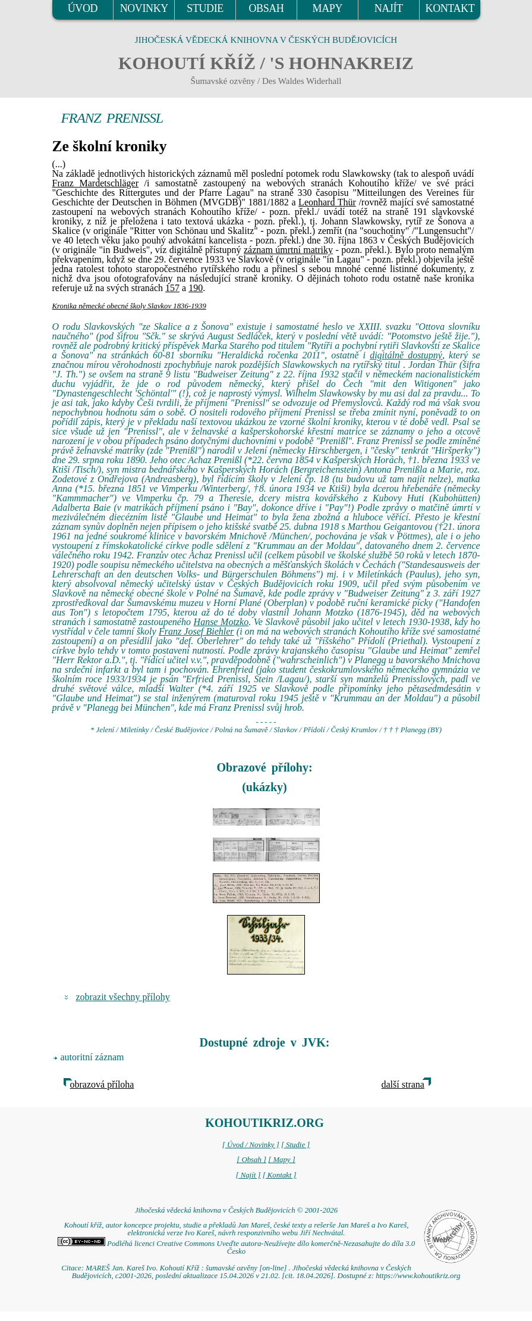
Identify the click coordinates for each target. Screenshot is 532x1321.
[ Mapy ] (281, 1160)
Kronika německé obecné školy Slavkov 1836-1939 (129, 306)
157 (172, 288)
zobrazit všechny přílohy (123, 997)
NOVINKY (144, 8)
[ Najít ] (247, 1175)
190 (195, 288)
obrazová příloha (102, 1084)
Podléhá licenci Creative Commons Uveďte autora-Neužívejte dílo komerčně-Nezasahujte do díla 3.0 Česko (236, 1247)
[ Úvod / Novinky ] (250, 1145)
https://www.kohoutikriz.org (418, 1276)
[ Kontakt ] (280, 1175)
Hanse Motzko (221, 622)
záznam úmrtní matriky (288, 250)
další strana (403, 1084)
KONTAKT (450, 8)
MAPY (327, 8)
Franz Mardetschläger (95, 183)
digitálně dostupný (406, 355)
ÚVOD (82, 8)
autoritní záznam (92, 1057)
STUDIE (205, 8)
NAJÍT (388, 8)
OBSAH (266, 8)
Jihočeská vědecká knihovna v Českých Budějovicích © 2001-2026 (236, 1210)
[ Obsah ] (251, 1160)
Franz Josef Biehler (196, 631)
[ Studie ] (295, 1145)
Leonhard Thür (327, 202)
